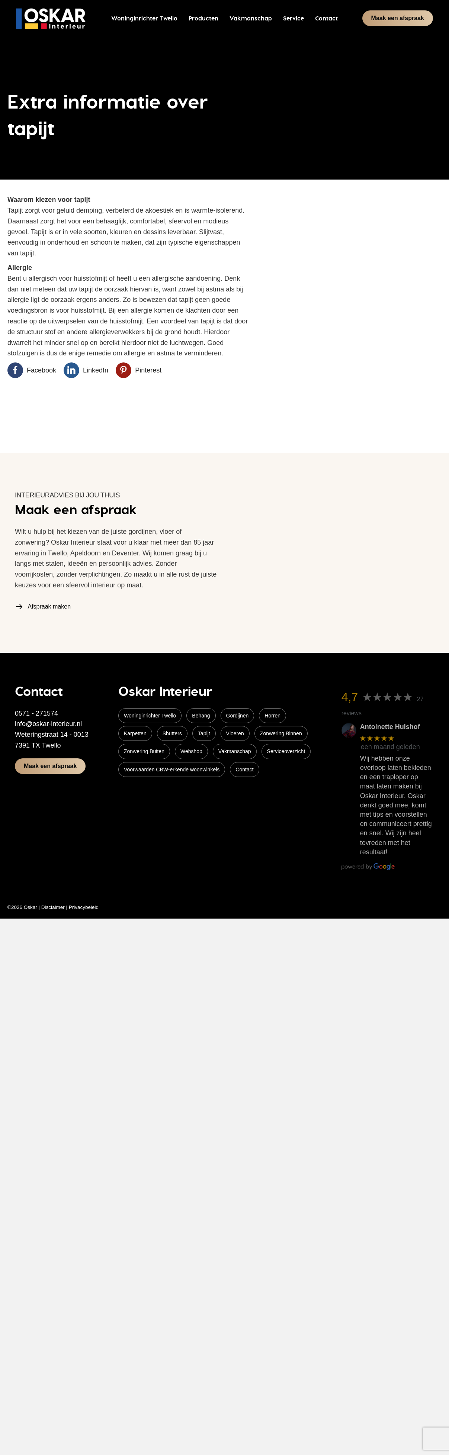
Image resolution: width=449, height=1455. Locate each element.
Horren (272, 716)
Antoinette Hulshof (390, 726)
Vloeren (235, 733)
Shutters (172, 733)
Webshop (191, 751)
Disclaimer (53, 907)
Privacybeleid (84, 907)
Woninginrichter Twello (150, 716)
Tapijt (204, 733)
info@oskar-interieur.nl (48, 724)
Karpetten (135, 733)
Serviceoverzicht (286, 751)
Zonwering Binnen (281, 733)
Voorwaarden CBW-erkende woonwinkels (171, 769)
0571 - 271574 (36, 713)
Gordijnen (237, 716)
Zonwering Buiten (144, 751)
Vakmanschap (234, 751)
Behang (201, 716)
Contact (244, 769)
